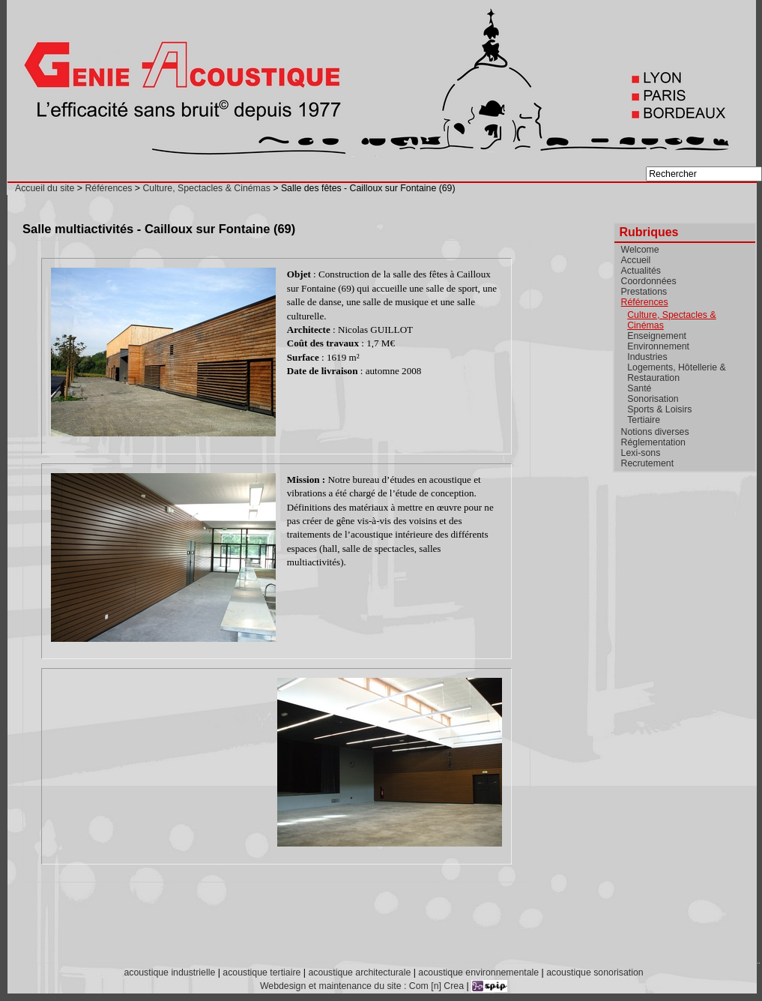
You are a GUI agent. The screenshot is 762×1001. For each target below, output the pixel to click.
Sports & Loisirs (659, 409)
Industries (647, 357)
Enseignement (656, 336)
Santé (639, 388)
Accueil (636, 260)
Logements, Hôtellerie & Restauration (676, 372)
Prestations (644, 291)
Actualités (641, 270)
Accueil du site (44, 188)
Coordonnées (649, 281)
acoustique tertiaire (261, 972)
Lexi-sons (641, 453)
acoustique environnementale (478, 972)
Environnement (658, 346)
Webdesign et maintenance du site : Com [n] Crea (362, 986)
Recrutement (647, 463)
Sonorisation (652, 399)
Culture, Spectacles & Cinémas (206, 188)
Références (108, 188)
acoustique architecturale (359, 972)
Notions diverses (655, 432)
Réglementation (653, 442)
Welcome (640, 249)
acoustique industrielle (169, 972)
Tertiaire (643, 420)
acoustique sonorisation (594, 972)
